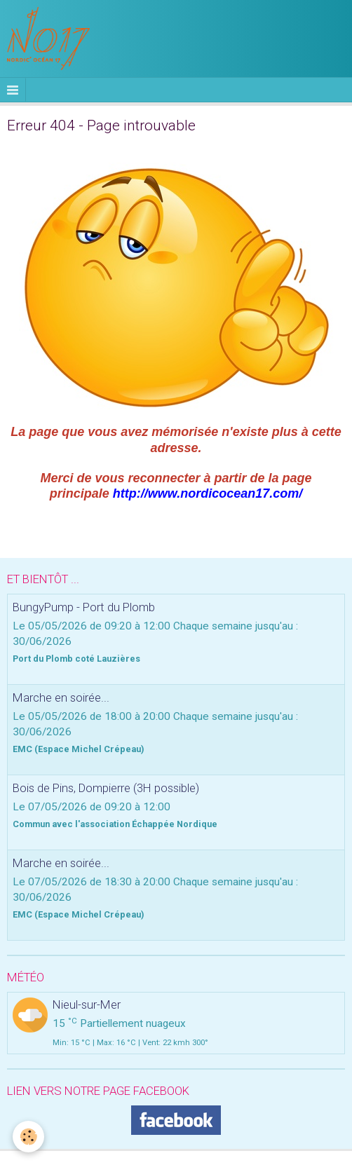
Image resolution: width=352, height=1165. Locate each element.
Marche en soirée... (61, 697)
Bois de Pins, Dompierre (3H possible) (106, 788)
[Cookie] (28, 1136)
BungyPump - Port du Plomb (84, 607)
